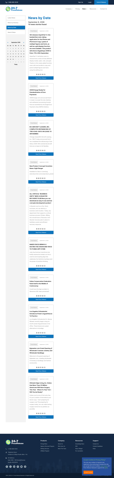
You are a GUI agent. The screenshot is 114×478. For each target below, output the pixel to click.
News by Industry (13, 22)
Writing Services (45, 448)
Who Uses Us (61, 446)
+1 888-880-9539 (12, 2)
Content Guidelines (98, 446)
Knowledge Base (79, 444)
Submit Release (101, 2)
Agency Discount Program (47, 446)
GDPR (106, 468)
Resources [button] (93, 9)
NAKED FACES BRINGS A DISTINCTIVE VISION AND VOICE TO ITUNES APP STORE (41, 247)
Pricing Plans (44, 444)
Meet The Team (62, 448)
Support (95, 441)
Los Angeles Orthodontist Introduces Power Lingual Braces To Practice (41, 314)
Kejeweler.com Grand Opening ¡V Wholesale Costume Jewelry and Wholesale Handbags (41, 351)
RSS (76, 446)
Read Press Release (41, 78)
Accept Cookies (88, 472)
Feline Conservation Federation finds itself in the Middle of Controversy (40, 284)
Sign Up (80, 2)
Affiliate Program (45, 451)
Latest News (11, 18)
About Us (60, 444)
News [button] (84, 9)
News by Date (12, 27)
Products (44, 441)
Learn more (104, 466)
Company (61, 441)
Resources (79, 441)
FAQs (94, 448)
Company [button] (69, 9)
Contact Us (103, 9)
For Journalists (79, 451)
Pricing (77, 9)
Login (90, 2)
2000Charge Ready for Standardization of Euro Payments (38, 92)
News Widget (78, 448)
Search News (12, 32)
